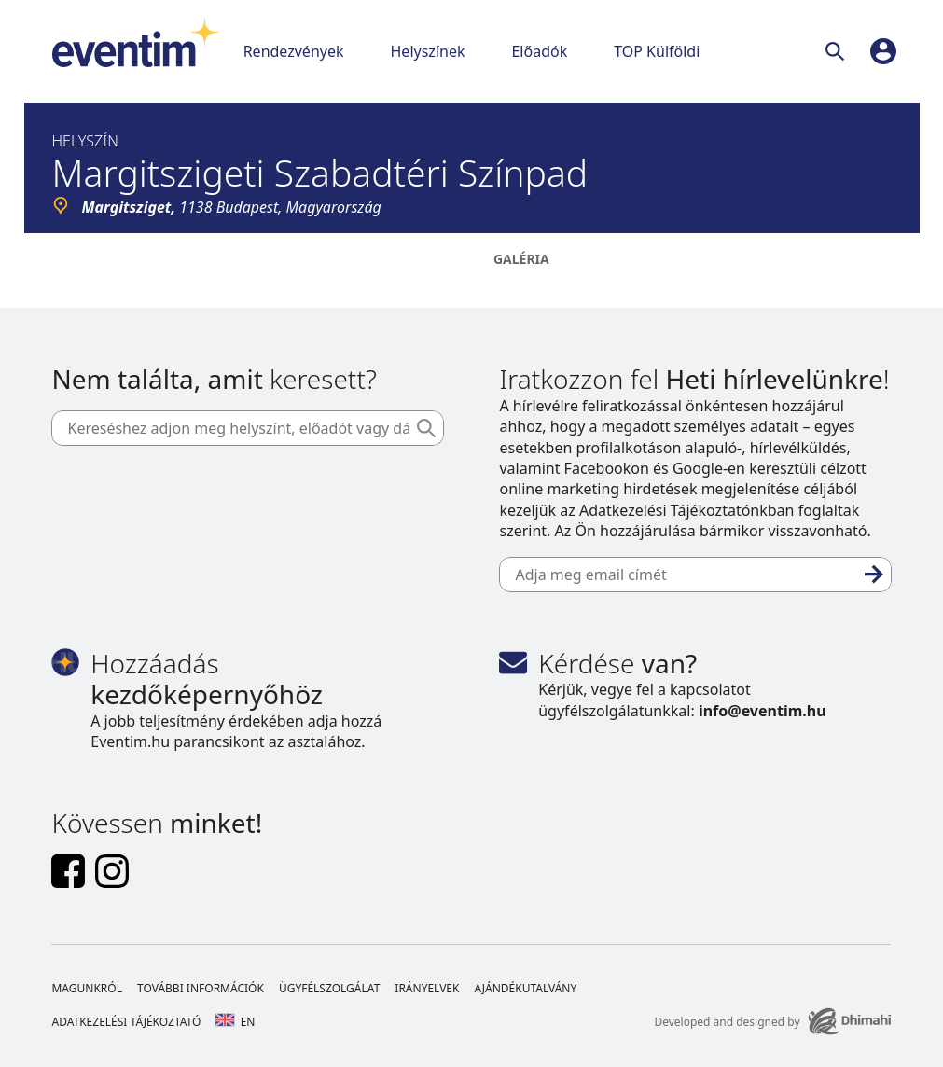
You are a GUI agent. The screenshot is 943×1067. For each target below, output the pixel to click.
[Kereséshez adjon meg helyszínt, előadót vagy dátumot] (247, 428)
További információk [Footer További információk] (200, 988)
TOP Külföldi (657, 51)
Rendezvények (293, 51)
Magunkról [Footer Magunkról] (86, 988)
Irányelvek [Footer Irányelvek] (427, 988)
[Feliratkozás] (874, 574)
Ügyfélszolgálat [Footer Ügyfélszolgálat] (329, 988)
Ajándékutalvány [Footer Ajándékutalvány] (525, 988)
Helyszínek (428, 51)
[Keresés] (838, 51)
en (235, 1022)
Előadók (539, 51)
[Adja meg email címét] (695, 574)
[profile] (883, 51)
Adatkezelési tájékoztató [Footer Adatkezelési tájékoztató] (126, 1022)
